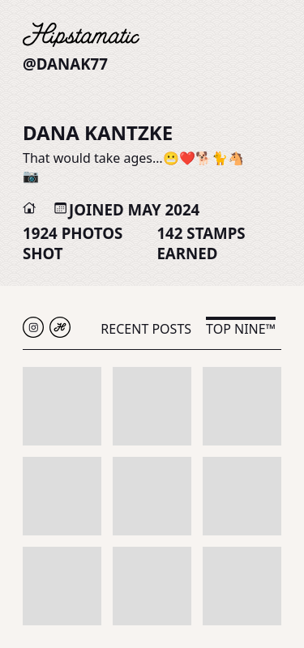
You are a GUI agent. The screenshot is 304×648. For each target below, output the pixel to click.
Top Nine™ (241, 329)
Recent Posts (146, 329)
